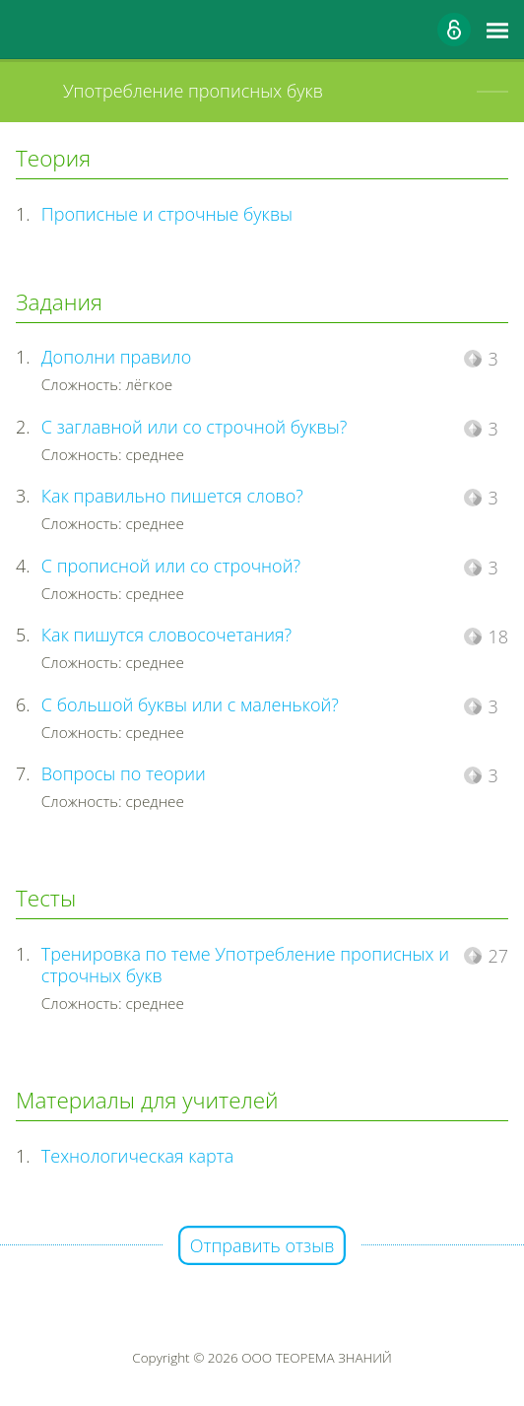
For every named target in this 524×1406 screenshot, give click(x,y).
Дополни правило (116, 356)
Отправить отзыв (262, 1245)
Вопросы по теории (123, 773)
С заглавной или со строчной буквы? (194, 426)
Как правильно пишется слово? (172, 495)
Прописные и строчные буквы (167, 214)
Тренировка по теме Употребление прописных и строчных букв (245, 965)
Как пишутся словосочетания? (166, 634)
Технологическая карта (137, 1156)
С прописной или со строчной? (170, 565)
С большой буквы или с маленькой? (190, 704)
